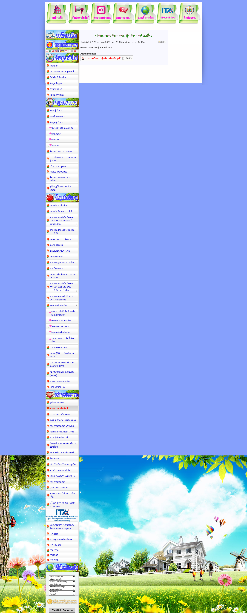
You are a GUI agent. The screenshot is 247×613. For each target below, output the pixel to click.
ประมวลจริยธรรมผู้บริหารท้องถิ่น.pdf (103, 58)
